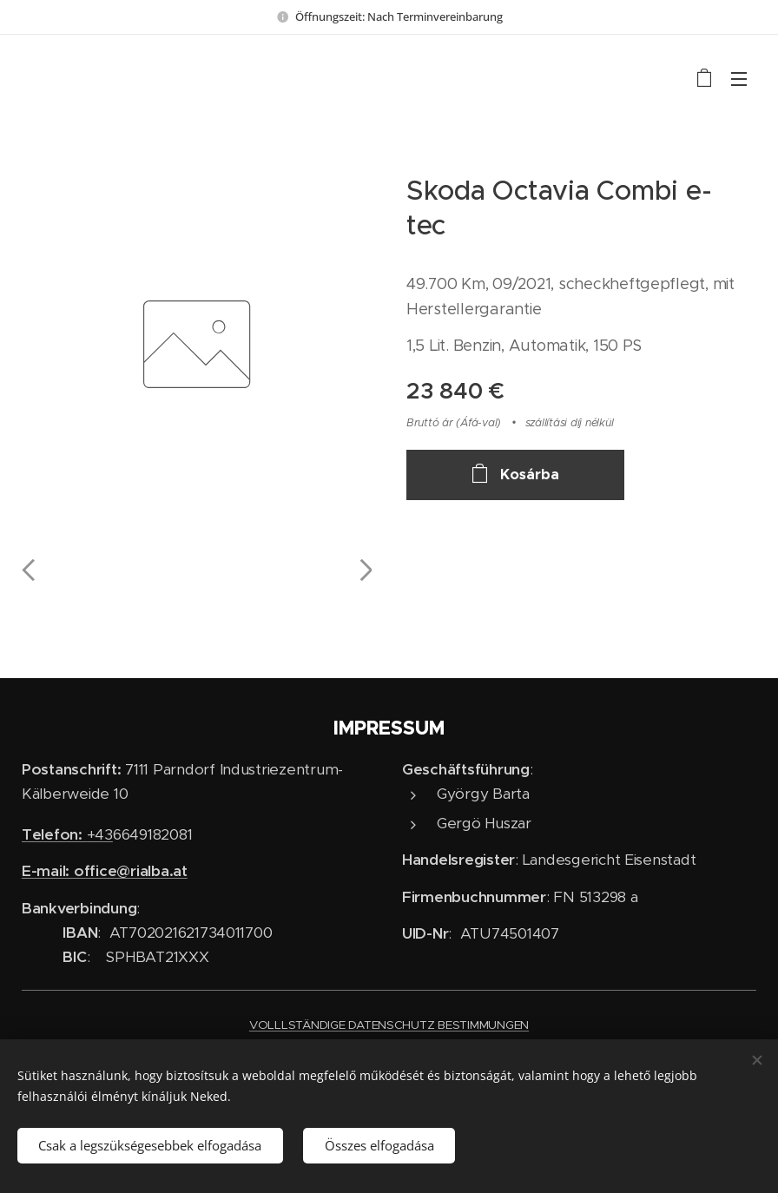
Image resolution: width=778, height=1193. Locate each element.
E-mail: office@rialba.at (105, 870)
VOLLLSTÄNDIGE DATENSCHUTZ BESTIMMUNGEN (389, 1025)
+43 (67, 833)
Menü (739, 79)
